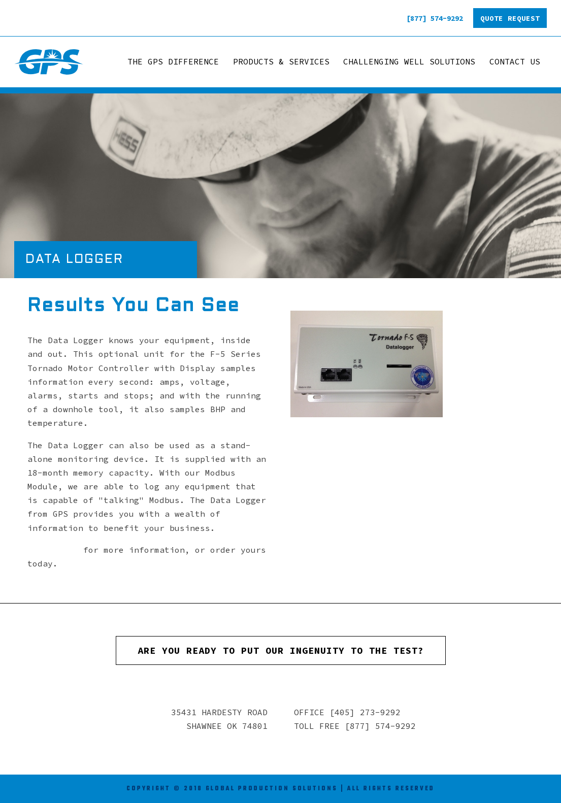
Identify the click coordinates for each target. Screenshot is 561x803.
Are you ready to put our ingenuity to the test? (281, 650)
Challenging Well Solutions (409, 61)
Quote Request (510, 18)
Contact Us (514, 61)
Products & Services (281, 61)
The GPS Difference (173, 61)
